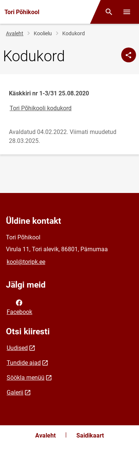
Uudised (17, 347)
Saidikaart (90, 435)
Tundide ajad (24, 362)
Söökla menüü (25, 377)
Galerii (15, 392)
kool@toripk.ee (26, 261)
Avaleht (14, 33)
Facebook (19, 306)
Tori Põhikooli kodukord (41, 108)
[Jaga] (128, 55)
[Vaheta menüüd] (126, 11)
